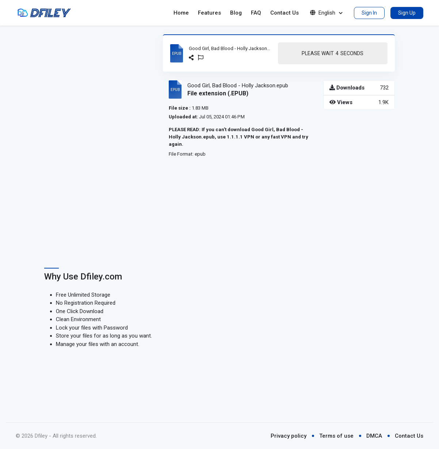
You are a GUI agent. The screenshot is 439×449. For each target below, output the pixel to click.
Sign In (369, 13)
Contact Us (284, 12)
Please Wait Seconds (332, 53)
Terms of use (336, 436)
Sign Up (407, 13)
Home (181, 12)
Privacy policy (288, 436)
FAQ (256, 12)
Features (209, 12)
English (326, 13)
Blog (236, 12)
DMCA (374, 436)
